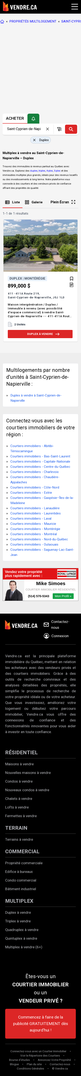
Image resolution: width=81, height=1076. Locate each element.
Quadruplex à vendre (21, 930)
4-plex (49, 170)
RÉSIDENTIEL (21, 752)
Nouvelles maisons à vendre (28, 772)
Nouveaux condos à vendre (27, 790)
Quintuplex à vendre (21, 938)
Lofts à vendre (17, 807)
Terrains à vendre (19, 839)
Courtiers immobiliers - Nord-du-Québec (39, 539)
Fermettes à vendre (21, 816)
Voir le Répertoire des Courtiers (40, 1055)
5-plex (57, 170)
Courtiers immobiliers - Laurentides (35, 513)
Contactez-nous (60, 1064)
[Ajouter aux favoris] (71, 278)
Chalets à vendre (18, 798)
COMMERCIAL (22, 851)
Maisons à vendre (19, 764)
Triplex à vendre (18, 921)
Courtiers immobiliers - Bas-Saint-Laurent (40, 456)
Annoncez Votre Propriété (54, 1060)
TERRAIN (16, 828)
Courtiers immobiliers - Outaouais (34, 544)
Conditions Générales (30, 1068)
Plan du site (34, 1064)
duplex (34, 170)
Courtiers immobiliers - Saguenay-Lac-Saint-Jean (42, 552)
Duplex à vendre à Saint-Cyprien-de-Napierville (36, 398)
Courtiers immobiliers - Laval (30, 518)
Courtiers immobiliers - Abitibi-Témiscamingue (32, 448)
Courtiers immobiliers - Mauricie (33, 524)
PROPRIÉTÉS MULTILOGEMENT (32, 21)
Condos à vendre (19, 781)
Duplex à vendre (18, 912)
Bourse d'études (19, 1060)
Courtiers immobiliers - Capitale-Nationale (40, 461)
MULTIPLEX (19, 901)
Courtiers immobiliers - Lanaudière (35, 508)
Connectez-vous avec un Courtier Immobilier (38, 1051)
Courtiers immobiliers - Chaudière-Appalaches (34, 479)
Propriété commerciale (24, 863)
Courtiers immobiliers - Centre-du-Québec (40, 467)
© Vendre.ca (60, 1068)
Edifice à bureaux (19, 871)
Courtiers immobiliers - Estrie (31, 493)
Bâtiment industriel (20, 889)
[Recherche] (71, 129)
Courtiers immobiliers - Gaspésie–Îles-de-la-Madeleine (42, 500)
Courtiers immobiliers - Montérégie (35, 529)
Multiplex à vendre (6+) (23, 947)
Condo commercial (20, 880)
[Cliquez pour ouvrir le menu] (74, 6)
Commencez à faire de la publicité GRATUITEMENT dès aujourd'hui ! (40, 1024)
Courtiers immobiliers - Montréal (33, 534)
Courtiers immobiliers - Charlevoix (34, 472)
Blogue (14, 1064)
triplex (42, 170)
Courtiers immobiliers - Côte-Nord (34, 487)
